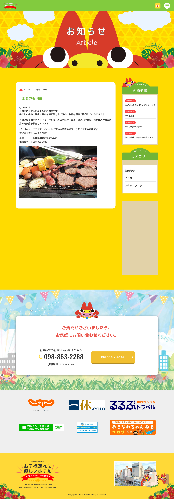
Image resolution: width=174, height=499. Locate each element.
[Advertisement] (140, 237)
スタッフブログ (133, 185)
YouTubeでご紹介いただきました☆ (140, 105)
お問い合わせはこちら (113, 357)
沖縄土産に (129, 116)
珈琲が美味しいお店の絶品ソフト (139, 137)
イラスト (130, 178)
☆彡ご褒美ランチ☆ (133, 127)
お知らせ (130, 170)
